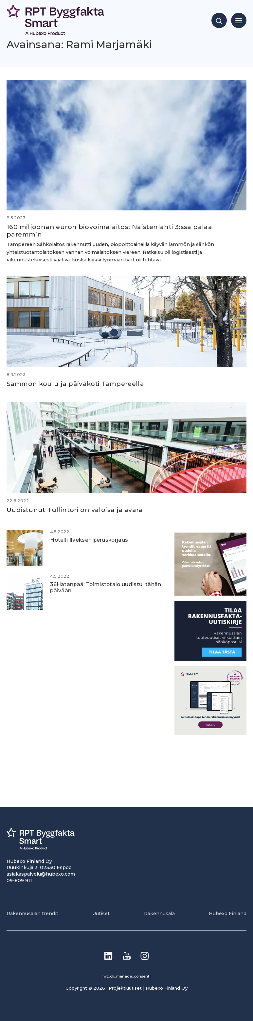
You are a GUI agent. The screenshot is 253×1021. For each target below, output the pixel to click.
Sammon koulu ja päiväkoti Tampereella (75, 383)
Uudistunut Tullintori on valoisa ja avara (75, 510)
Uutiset (101, 913)
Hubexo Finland (227, 913)
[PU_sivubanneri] (210, 594)
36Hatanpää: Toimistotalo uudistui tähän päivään (105, 587)
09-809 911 (19, 880)
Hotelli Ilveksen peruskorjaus (89, 540)
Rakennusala (159, 913)
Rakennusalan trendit (32, 913)
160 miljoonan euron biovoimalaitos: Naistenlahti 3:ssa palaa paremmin (109, 230)
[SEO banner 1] (210, 733)
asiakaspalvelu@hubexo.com (41, 874)
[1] (210, 659)
